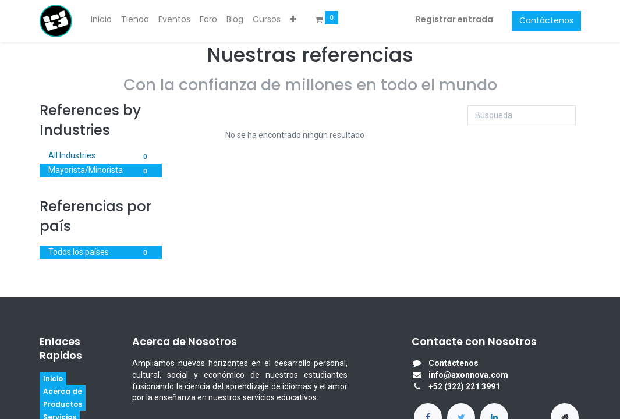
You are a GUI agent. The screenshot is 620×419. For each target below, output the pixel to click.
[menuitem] (101, 19)
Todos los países (100, 253)
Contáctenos (546, 20)
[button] (293, 19)
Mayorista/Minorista (100, 171)
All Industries (100, 156)
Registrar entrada (454, 19)
